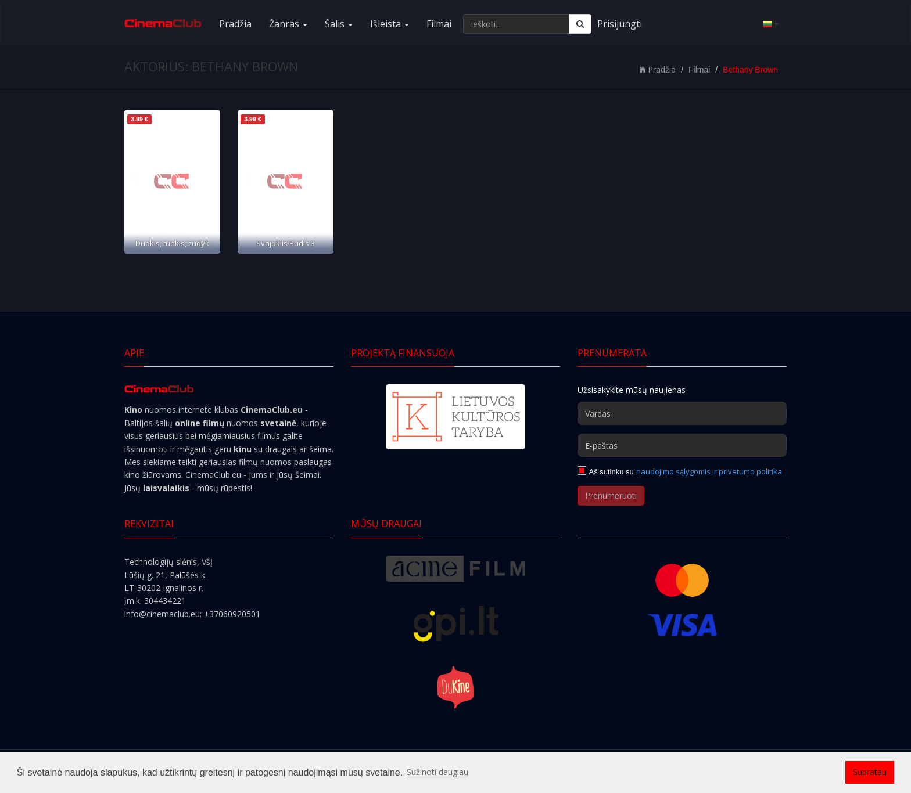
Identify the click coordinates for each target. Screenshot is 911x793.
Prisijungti (619, 23)
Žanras (288, 23)
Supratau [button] (870, 771)
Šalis (339, 23)
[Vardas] (682, 413)
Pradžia (235, 23)
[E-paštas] (682, 445)
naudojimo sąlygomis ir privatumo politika (709, 471)
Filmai (438, 23)
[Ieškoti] (580, 24)
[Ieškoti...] (516, 24)
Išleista (389, 23)
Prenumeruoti (611, 495)
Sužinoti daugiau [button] (437, 771)
